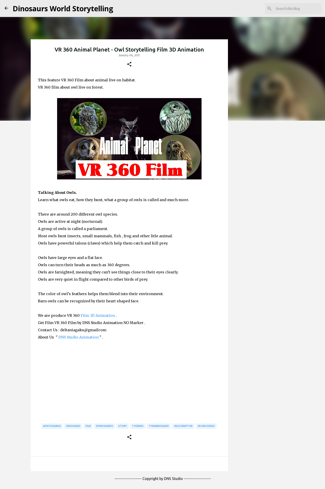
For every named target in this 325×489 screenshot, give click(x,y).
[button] (129, 64)
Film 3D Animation (98, 315)
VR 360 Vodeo (206, 426)
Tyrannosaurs (159, 426)
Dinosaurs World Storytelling (63, 8)
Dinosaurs (73, 426)
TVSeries (138, 426)
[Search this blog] (297, 8)
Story (122, 426)
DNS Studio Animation (78, 337)
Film (88, 426)
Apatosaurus (52, 426)
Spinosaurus (104, 426)
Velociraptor (183, 426)
